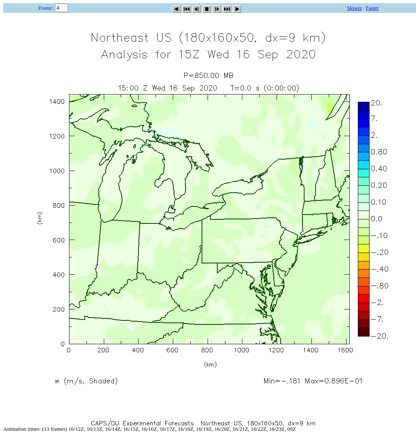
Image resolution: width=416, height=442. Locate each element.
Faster (372, 8)
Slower (354, 8)
